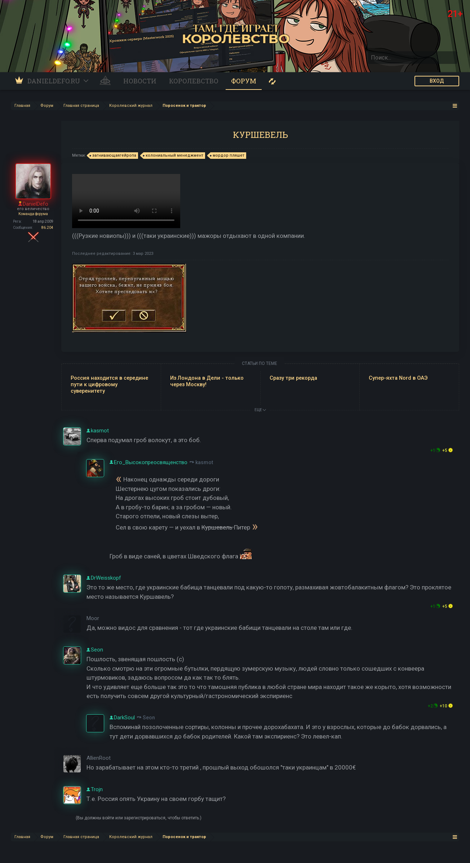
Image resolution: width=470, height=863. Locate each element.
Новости (139, 81)
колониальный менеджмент (173, 155)
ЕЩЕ (260, 410)
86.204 (47, 228)
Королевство (193, 81)
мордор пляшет (227, 155)
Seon (149, 717)
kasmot (204, 462)
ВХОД (437, 81)
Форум (243, 81)
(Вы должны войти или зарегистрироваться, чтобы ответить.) (138, 817)
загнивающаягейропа (113, 155)
